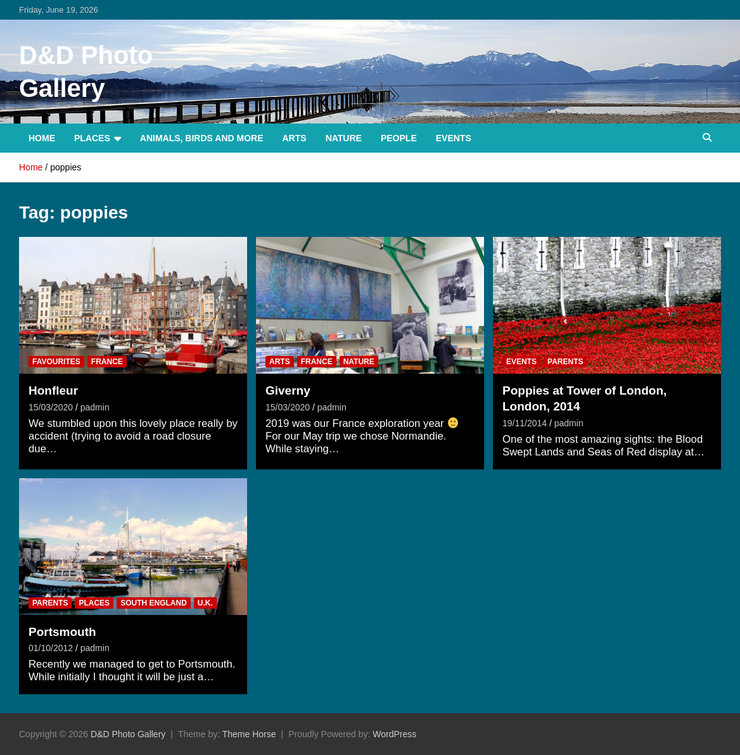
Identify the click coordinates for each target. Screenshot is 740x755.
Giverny (287, 390)
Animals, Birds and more (202, 138)
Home (42, 138)
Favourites (56, 361)
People (399, 138)
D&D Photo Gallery (128, 734)
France (107, 361)
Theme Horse (249, 734)
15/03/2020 (51, 407)
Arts (295, 138)
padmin (95, 407)
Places (92, 138)
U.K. (205, 603)
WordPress (394, 734)
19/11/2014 (524, 423)
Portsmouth (62, 631)
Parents (565, 361)
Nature (344, 138)
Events (453, 138)
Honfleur (53, 390)
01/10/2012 (51, 648)
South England (153, 603)
